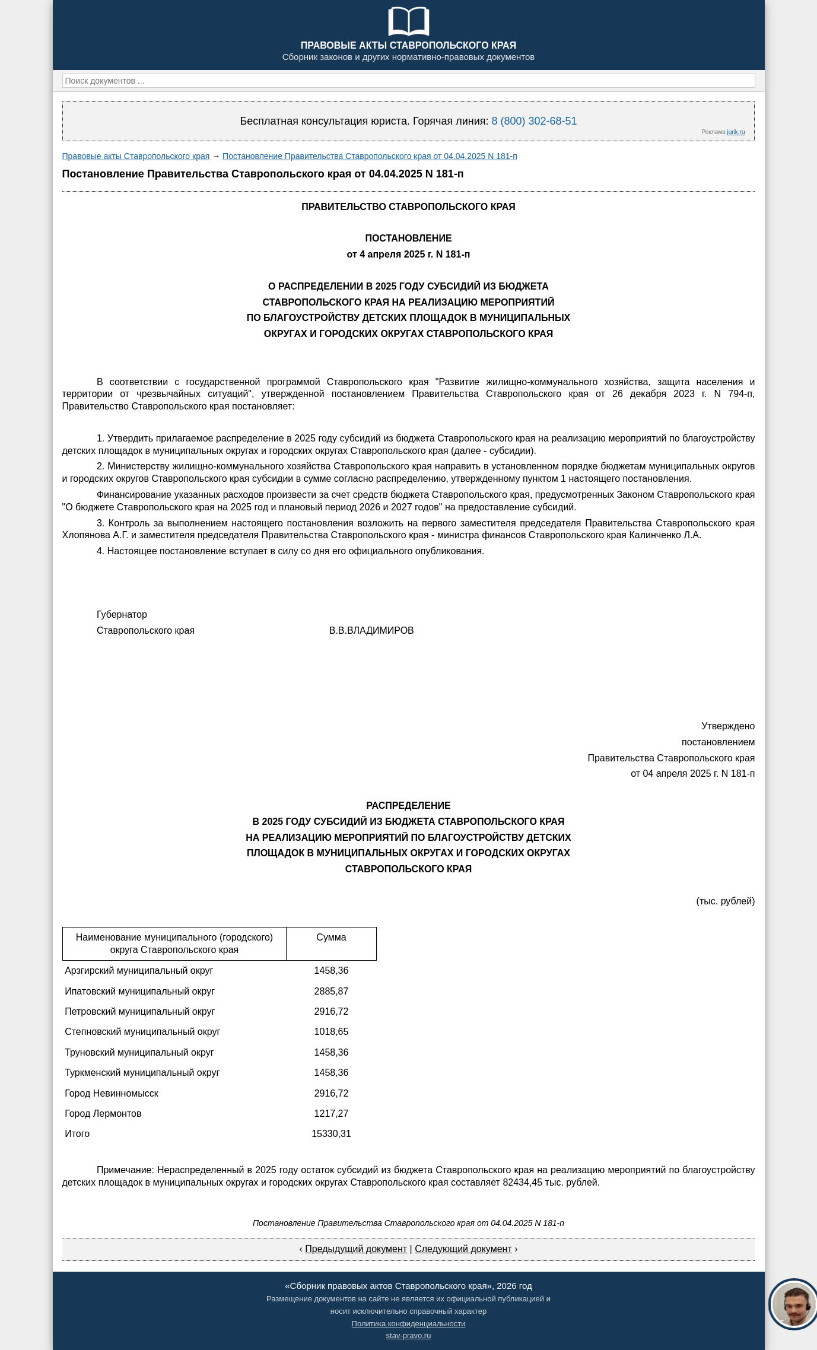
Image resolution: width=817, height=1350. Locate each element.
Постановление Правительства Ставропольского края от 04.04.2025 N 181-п (369, 156)
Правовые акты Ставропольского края (136, 156)
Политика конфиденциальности (409, 1323)
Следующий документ (463, 1249)
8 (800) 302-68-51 (534, 121)
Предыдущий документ (356, 1249)
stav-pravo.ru (408, 1335)
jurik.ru (736, 132)
